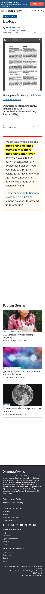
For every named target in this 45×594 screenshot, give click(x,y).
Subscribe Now (37, 4)
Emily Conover (9, 377)
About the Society (9, 552)
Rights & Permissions (10, 539)
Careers (5, 561)
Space (6, 405)
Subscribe (6, 512)
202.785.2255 (37, 573)
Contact (6, 544)
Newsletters (7, 536)
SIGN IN (35, 11)
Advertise (6, 542)
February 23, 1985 (34, 126)
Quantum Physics (12, 368)
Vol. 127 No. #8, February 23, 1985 (16, 31)
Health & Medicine (12, 331)
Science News (13, 28)
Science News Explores (13, 499)
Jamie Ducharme (10, 340)
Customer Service (9, 520)
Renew (5, 514)
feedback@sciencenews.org (21, 112)
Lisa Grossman (10, 414)
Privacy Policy (37, 575)
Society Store (7, 555)
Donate (5, 558)
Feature (10, 16)
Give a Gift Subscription (11, 517)
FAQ (4, 533)
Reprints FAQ (10, 114)
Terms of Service (25, 575)
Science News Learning (13, 502)
